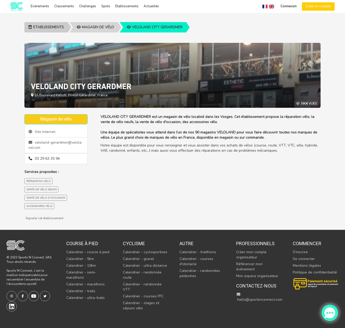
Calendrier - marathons (85, 284)
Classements (64, 6)
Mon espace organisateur (257, 275)
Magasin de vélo (95, 27)
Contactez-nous (256, 286)
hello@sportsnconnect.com (259, 297)
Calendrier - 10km (81, 265)
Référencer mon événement (249, 267)
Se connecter (304, 258)
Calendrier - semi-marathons (81, 275)
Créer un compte (318, 6)
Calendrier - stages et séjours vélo (141, 305)
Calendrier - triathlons (198, 252)
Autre (187, 243)
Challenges (87, 6)
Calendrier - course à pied (87, 252)
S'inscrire (300, 252)
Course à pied (82, 243)
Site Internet (42, 131)
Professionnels (255, 243)
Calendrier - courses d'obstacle (196, 261)
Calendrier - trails (80, 291)
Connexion (289, 6)
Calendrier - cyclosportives (145, 252)
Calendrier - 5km (80, 258)
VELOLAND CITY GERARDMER (154, 27)
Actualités (151, 6)
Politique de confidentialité (315, 272)
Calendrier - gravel (138, 258)
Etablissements (126, 6)
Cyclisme (134, 243)
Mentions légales (307, 265)
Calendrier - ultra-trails (85, 297)
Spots (105, 6)
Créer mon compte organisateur (251, 255)
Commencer (307, 243)
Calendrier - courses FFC (143, 296)
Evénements (40, 6)
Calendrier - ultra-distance (145, 265)
